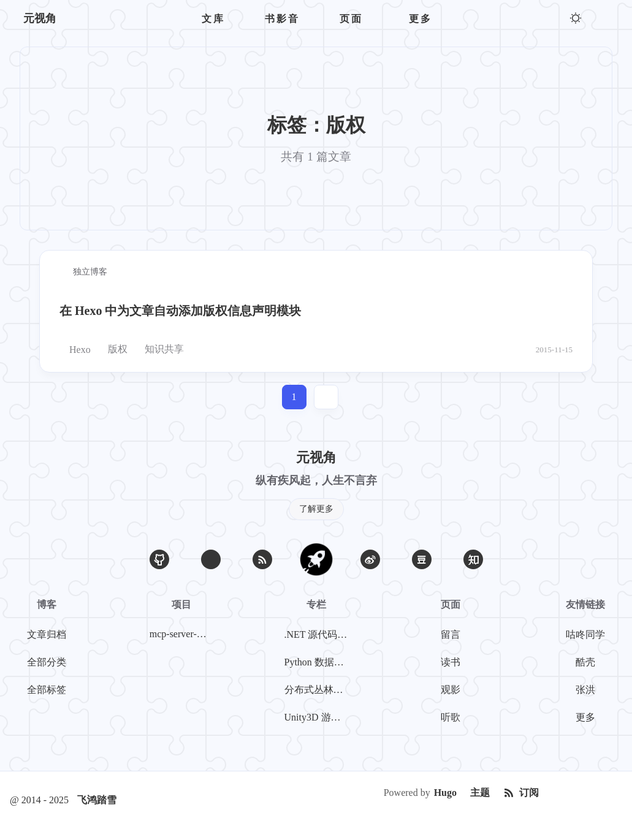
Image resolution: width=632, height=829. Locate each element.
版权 (113, 349)
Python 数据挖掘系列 (318, 662)
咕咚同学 (585, 634)
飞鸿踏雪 (96, 800)
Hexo (75, 349)
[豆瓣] (422, 559)
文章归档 (46, 634)
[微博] (370, 559)
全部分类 (46, 662)
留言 (450, 634)
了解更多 (316, 508)
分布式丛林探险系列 (318, 689)
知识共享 (159, 349)
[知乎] (473, 559)
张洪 (585, 689)
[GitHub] (159, 559)
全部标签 (46, 689)
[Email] (211, 559)
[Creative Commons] (584, 792)
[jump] (326, 397)
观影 (450, 689)
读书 (450, 662)
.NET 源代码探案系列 (318, 634)
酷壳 (585, 662)
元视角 (39, 18)
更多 (585, 717)
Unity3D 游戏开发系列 (318, 717)
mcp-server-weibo (184, 634)
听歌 (450, 717)
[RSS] (262, 559)
